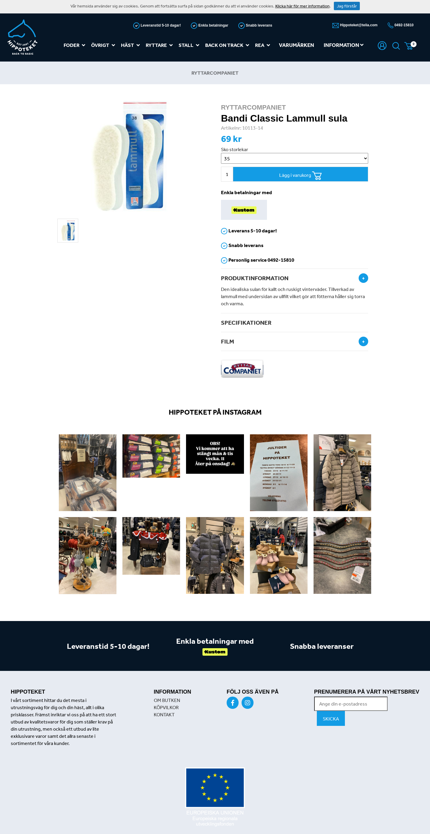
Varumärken (296, 45)
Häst (131, 45)
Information (343, 45)
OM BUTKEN (167, 700)
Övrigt (104, 45)
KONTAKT (164, 715)
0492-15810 (404, 25)
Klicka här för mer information (302, 6)
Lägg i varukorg (300, 175)
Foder (75, 45)
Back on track (228, 45)
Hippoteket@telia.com (358, 25)
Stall (190, 45)
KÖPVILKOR (166, 707)
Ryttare (160, 45)
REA (263, 45)
